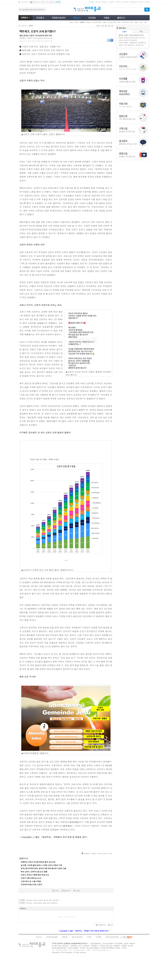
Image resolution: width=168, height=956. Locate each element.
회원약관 (64, 937)
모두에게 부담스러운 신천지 (31, 884)
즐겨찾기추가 (25, 2)
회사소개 (39, 937)
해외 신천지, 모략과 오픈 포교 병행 (34, 872)
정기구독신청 (124, 2)
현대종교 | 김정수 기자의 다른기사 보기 (98, 853)
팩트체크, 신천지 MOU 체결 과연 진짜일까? (41, 903)
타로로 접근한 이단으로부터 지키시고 (132, 38)
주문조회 (147, 2)
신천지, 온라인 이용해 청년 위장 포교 (35, 875)
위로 (110, 925)
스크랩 (77, 891)
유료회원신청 (133, 2)
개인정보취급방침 (51, 937)
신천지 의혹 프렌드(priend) (31, 878)
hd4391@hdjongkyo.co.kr (101, 950)
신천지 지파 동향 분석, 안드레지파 (131, 45)
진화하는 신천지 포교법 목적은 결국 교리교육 (38, 862)
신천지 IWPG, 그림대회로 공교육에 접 (132, 42)
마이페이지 (104, 2)
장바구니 (140, 2)
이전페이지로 (101, 925)
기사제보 (117, 2)
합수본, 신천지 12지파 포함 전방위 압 (131, 35)
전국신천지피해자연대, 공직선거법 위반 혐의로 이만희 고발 (43, 868)
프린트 (55, 891)
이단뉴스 (24, 26)
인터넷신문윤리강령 (112, 937)
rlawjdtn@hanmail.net (44, 38)
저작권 (89, 937)
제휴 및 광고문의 (77, 937)
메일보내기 (66, 891)
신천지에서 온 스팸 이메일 (31, 881)
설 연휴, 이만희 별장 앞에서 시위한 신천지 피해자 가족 (41, 865)
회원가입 (97, 2)
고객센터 (111, 2)
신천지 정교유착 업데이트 (128, 40)
